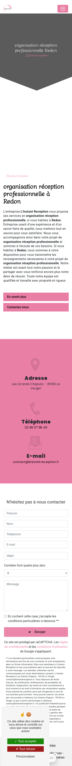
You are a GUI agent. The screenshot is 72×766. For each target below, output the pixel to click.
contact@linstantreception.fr (36, 458)
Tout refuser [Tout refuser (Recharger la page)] (25, 749)
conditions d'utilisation (52, 643)
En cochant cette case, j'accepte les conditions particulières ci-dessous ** (33, 615)
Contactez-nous (18, 307)
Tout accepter (25, 741)
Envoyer (40, 628)
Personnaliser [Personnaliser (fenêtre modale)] (25, 756)
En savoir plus (16, 297)
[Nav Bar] (62, 9)
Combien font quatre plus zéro (24, 561)
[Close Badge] (55, 755)
